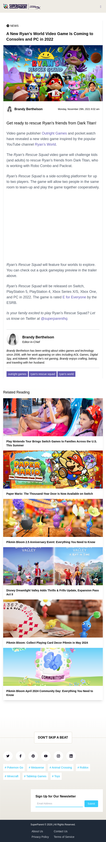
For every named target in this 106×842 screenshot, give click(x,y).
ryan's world (66, 374)
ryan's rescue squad (42, 374)
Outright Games (54, 133)
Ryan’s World (45, 144)
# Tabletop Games (35, 776)
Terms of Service (64, 836)
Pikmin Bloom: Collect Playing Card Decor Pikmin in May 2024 (47, 642)
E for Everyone (74, 297)
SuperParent (38, 824)
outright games (17, 374)
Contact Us (61, 831)
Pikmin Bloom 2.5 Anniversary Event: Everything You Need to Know (50, 542)
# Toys (56, 776)
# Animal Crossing (61, 767)
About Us (37, 831)
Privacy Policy (40, 836)
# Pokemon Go (14, 767)
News (14, 25)
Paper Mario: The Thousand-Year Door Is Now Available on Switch (49, 493)
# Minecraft (11, 776)
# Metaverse (36, 767)
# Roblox (83, 767)
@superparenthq (54, 319)
